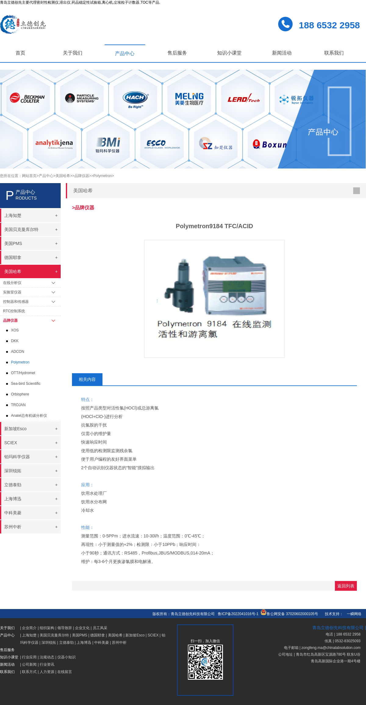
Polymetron (20, 362)
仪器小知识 (66, 657)
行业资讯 (47, 664)
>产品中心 (45, 176)
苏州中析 (119, 642)
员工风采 (100, 628)
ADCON (17, 351)
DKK (15, 341)
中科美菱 (101, 642)
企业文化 (82, 628)
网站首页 (29, 176)
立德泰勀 (66, 642)
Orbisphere (20, 394)
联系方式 (29, 672)
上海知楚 (29, 635)
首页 (20, 52)
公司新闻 (29, 664)
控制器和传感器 (16, 301)
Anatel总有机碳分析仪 (29, 415)
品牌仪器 (10, 320)
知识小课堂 (229, 52)
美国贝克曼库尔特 (54, 635)
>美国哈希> (62, 176)
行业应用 (29, 657)
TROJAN (18, 405)
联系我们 (334, 52)
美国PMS (79, 635)
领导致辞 (64, 628)
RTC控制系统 (14, 311)
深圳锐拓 (48, 642)
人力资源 (47, 672)
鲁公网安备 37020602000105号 (289, 614)
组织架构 (47, 628)
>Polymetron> (102, 176)
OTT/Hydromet (23, 373)
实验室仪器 (12, 292)
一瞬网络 (352, 614)
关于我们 (72, 52)
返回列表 (345, 585)
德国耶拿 (97, 635)
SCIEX (153, 635)
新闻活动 (282, 52)
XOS (15, 330)
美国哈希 (115, 635)
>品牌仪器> (81, 176)
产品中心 (125, 53)
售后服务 (177, 52)
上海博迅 (84, 642)
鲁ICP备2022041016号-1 (238, 614)
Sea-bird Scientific (26, 383)
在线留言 (64, 672)
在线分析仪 (12, 283)
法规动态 (47, 657)
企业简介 (29, 628)
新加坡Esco (135, 635)
